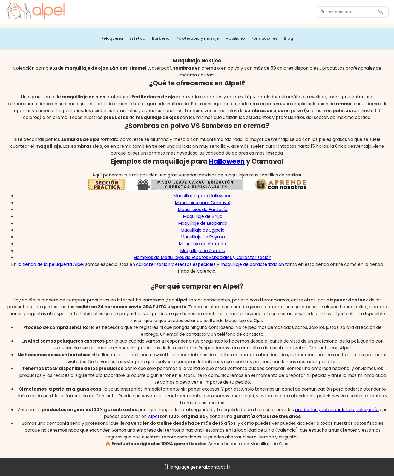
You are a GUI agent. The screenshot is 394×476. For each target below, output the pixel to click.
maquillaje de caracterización (252, 264)
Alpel (153, 416)
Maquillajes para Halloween (202, 196)
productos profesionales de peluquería (337, 409)
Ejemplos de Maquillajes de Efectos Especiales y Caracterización (202, 257)
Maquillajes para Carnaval (202, 202)
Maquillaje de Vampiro (202, 244)
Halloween (227, 161)
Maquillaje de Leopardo (202, 223)
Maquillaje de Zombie (202, 250)
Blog (288, 38)
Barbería (161, 38)
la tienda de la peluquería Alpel (51, 264)
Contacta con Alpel (330, 348)
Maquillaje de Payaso (202, 237)
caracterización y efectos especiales (176, 264)
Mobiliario (235, 38)
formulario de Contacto (90, 396)
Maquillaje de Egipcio (202, 230)
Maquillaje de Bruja (202, 216)
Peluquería (112, 38)
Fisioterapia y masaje (197, 38)
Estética (137, 38)
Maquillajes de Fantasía (203, 209)
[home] (35, 12)
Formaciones (264, 38)
